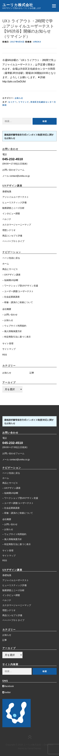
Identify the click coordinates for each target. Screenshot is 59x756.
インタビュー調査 (11, 213)
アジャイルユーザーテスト (15, 197)
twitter (6, 692)
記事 (32, 372)
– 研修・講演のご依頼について (17, 302)
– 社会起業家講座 (11, 297)
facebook (8, 686)
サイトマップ (9, 349)
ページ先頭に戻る (11, 258)
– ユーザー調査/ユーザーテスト (18, 291)
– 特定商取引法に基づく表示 (16, 336)
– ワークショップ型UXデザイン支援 (20, 285)
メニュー (54, 6)
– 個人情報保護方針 (12, 331)
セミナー (12, 102)
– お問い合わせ (9, 314)
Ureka (37, 42)
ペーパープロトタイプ (13, 241)
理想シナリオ (9, 230)
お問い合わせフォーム (13, 170)
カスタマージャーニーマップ (16, 224)
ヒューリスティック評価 (14, 202)
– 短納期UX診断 (10, 280)
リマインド (23, 102)
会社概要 (6, 309)
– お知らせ (7, 320)
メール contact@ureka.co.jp (16, 176)
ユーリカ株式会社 (17, 5)
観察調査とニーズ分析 (13, 208)
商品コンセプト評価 (12, 235)
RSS (4, 354)
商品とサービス (10, 269)
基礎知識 (6, 191)
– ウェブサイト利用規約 (14, 325)
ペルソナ (6, 219)
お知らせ (19, 98)
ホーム (5, 263)
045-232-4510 (12, 159)
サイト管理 (7, 343)
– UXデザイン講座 (11, 274)
